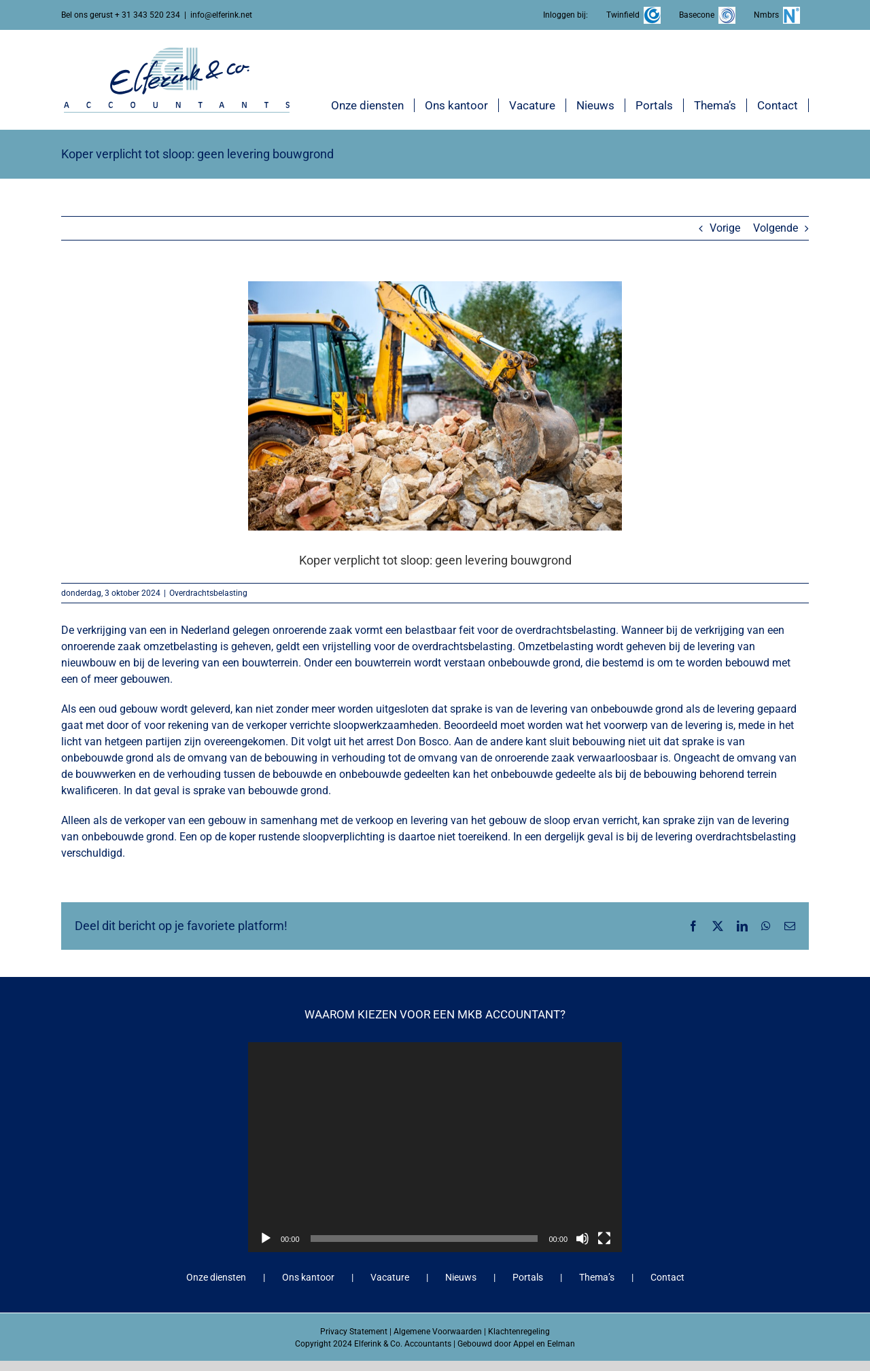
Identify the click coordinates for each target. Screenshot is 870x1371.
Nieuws (460, 1277)
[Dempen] (582, 1238)
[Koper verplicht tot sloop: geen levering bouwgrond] (435, 405)
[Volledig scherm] (604, 1238)
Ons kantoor (308, 1277)
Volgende (775, 227)
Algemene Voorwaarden (438, 1331)
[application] (435, 1147)
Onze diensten (216, 1277)
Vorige (725, 227)
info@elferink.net (221, 15)
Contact (667, 1277)
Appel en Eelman (544, 1344)
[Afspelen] (266, 1238)
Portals (527, 1277)
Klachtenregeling (519, 1331)
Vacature (389, 1277)
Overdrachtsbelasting (208, 593)
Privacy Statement (353, 1331)
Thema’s (596, 1277)
